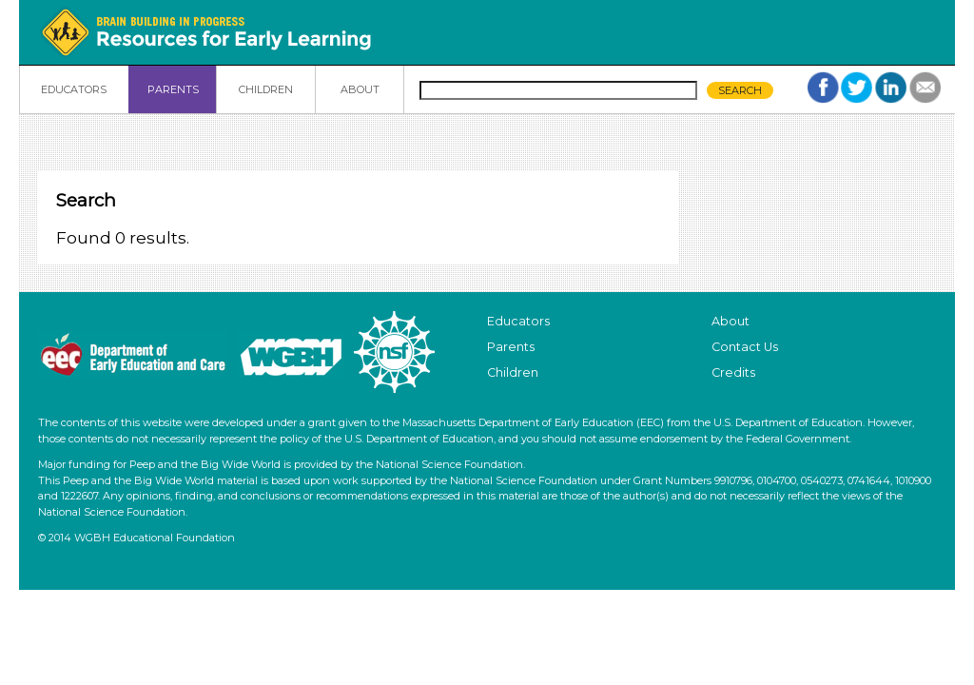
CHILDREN (266, 89)
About (730, 321)
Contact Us (744, 347)
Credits (733, 372)
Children (512, 372)
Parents (511, 347)
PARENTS (173, 89)
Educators (518, 321)
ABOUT (360, 89)
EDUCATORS (74, 89)
